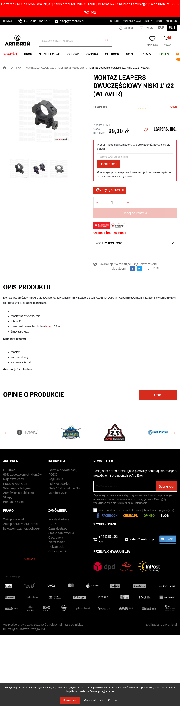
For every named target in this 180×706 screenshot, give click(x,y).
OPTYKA (92, 54)
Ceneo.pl (130, 515)
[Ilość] (112, 202)
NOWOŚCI (10, 54)
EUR (161, 27)
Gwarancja (55, 537)
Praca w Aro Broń (15, 483)
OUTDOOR (112, 54)
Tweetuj (139, 268)
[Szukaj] (75, 41)
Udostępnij (132, 268)
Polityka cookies (59, 483)
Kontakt (8, 21)
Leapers (100, 107)
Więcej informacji (94, 700)
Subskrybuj (166, 486)
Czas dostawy (57, 528)
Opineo (149, 515)
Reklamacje (56, 546)
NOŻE (130, 54)
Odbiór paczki (57, 551)
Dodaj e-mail (108, 164)
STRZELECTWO (49, 54)
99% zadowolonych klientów (22, 474)
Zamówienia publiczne (18, 492)
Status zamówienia (61, 533)
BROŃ (28, 54)
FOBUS (164, 54)
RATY (52, 524)
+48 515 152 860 (37, 21)
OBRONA (73, 54)
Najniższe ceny (13, 479)
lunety (49, 326)
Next (174, 432)
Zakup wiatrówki (14, 519)
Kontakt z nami (132, 21)
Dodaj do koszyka (135, 213)
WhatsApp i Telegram (17, 488)
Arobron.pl (30, 559)
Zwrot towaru (57, 542)
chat (168, 539)
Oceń (173, 106)
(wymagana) (136, 510)
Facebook (171, 21)
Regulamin (55, 479)
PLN (172, 27)
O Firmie (115, 21)
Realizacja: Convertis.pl (161, 624)
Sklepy (148, 21)
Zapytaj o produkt (110, 190)
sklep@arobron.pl (72, 21)
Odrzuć (112, 700)
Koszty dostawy (109, 243)
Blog (159, 21)
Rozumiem (70, 700)
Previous (5, 432)
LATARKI (146, 54)
